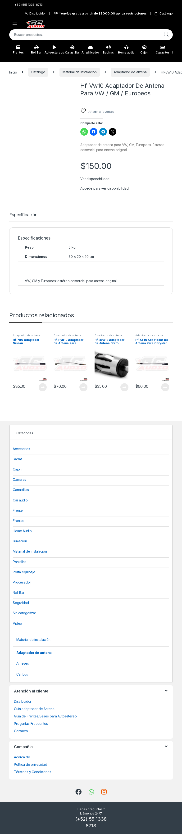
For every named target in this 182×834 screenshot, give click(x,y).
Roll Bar (36, 49)
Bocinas (108, 49)
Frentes (18, 49)
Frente (18, 510)
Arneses (22, 663)
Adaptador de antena (130, 72)
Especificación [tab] (23, 215)
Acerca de (22, 757)
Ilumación (20, 541)
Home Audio (22, 531)
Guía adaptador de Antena (34, 709)
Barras (18, 459)
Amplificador (90, 49)
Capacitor (162, 49)
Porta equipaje (24, 572)
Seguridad (21, 603)
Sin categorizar (24, 613)
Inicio (13, 72)
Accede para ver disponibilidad (104, 188)
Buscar (166, 34)
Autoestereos (54, 49)
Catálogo (163, 13)
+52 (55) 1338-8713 (26, 5)
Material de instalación (80, 72)
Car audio (20, 500)
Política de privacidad (30, 764)
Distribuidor (35, 13)
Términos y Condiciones (32, 772)
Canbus (22, 674)
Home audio (126, 49)
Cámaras (19, 479)
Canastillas (72, 49)
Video (17, 623)
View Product (43, 387)
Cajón (144, 49)
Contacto (21, 731)
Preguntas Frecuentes (31, 723)
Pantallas (19, 562)
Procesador (22, 582)
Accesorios (21, 449)
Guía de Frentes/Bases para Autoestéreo (45, 716)
